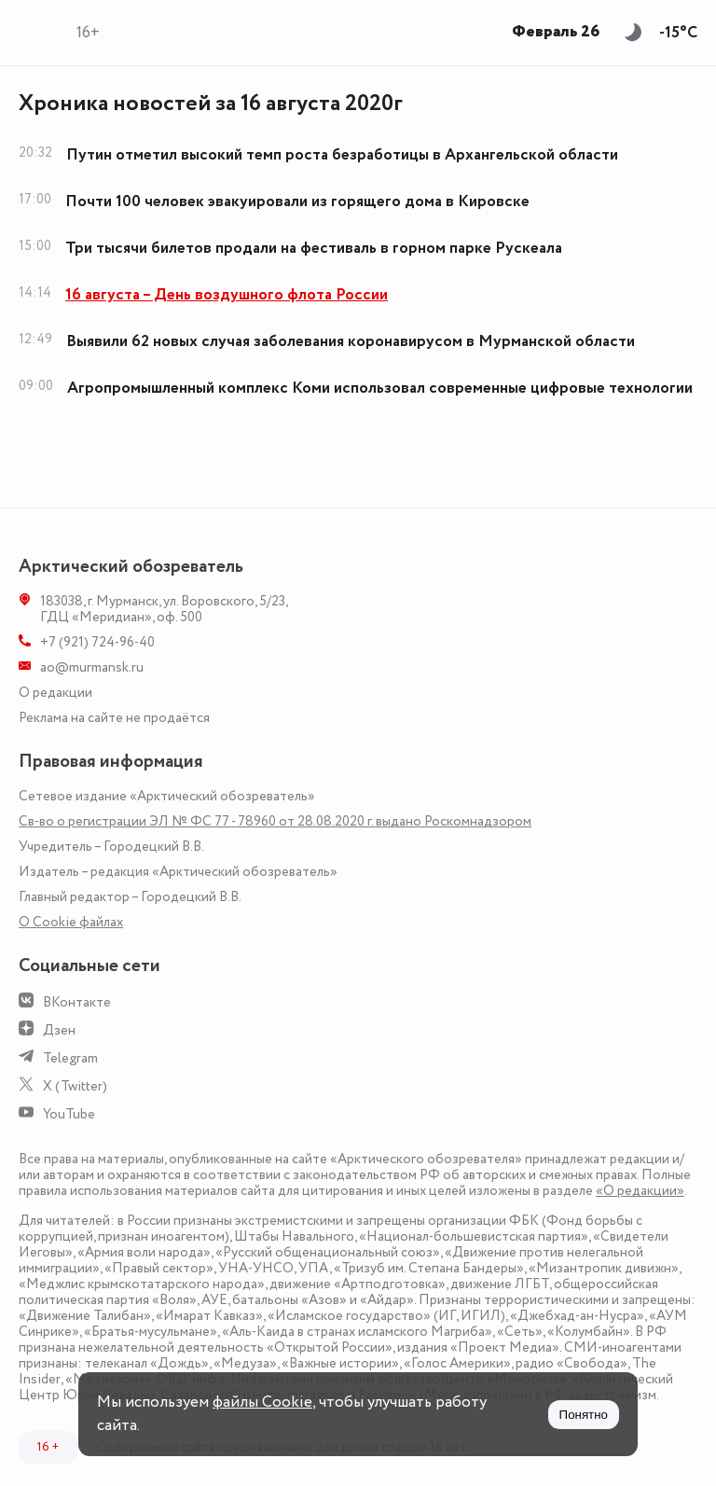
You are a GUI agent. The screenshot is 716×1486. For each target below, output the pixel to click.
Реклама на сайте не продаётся (114, 718)
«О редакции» (640, 1191)
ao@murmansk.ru (92, 667)
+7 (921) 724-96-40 (97, 642)
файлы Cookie (262, 1402)
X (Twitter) (75, 1086)
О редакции (55, 693)
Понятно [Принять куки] (583, 1415)
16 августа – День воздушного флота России (226, 295)
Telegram (70, 1058)
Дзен (59, 1030)
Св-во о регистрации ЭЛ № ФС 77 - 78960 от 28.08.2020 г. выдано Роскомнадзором (275, 821)
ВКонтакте (77, 1002)
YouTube (69, 1114)
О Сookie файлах (71, 922)
